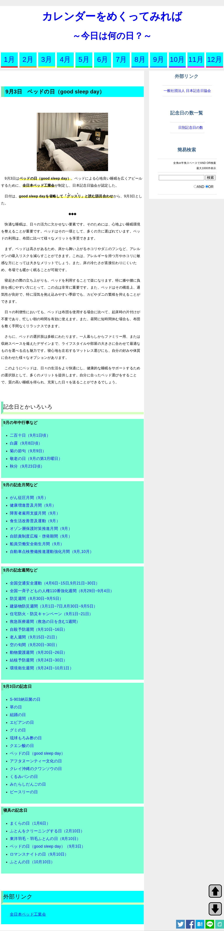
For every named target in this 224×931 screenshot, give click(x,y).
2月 (28, 59)
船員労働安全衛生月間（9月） (37, 544)
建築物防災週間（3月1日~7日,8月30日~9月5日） (53, 606)
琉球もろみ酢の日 (26, 738)
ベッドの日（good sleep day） (37, 753)
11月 (195, 59)
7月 (121, 59)
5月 (84, 59)
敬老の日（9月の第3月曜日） (36, 458)
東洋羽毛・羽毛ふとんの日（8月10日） (45, 838)
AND (200, 187)
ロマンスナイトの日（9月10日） (39, 854)
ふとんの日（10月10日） (32, 862)
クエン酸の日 (22, 745)
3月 (46, 59)
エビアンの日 (22, 722)
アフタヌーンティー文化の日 (36, 761)
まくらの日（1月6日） (30, 823)
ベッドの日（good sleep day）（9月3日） (48, 846)
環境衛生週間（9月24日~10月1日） (42, 668)
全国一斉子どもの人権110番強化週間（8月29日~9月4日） (62, 591)
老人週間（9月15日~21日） (34, 637)
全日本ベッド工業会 (28, 914)
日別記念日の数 (190, 127)
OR (211, 187)
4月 (65, 59)
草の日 (16, 707)
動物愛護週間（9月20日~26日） (38, 652)
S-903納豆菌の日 (25, 699)
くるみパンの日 (24, 776)
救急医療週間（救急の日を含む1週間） (45, 621)
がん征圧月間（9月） (29, 497)
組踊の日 (18, 715)
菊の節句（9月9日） (28, 451)
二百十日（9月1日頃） (30, 435)
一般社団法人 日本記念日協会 (187, 91)
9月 (158, 59)
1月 (9, 59)
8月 (140, 59)
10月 (177, 59)
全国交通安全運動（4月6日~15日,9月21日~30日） (55, 583)
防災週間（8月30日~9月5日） (36, 598)
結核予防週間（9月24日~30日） (38, 660)
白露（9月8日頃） (26, 443)
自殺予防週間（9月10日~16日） (38, 629)
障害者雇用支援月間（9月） (35, 513)
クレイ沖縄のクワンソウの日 (36, 769)
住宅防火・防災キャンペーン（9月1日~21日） (51, 614)
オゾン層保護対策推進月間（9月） (41, 528)
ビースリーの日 (24, 792)
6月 (102, 59)
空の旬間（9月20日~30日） (34, 645)
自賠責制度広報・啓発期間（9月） (41, 536)
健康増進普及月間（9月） (33, 505)
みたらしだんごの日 (28, 784)
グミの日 (18, 730)
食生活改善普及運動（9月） (35, 521)
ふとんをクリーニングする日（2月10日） (47, 831)
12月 (214, 59)
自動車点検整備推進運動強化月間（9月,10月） (52, 551)
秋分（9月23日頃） (27, 466)
